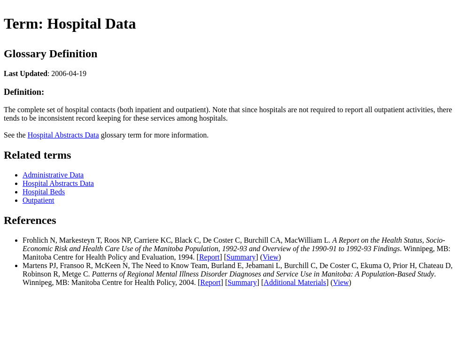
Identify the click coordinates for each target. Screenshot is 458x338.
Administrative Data (53, 175)
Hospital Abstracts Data (63, 135)
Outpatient (38, 200)
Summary (241, 257)
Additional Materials (295, 282)
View (271, 257)
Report (209, 257)
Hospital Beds (44, 192)
